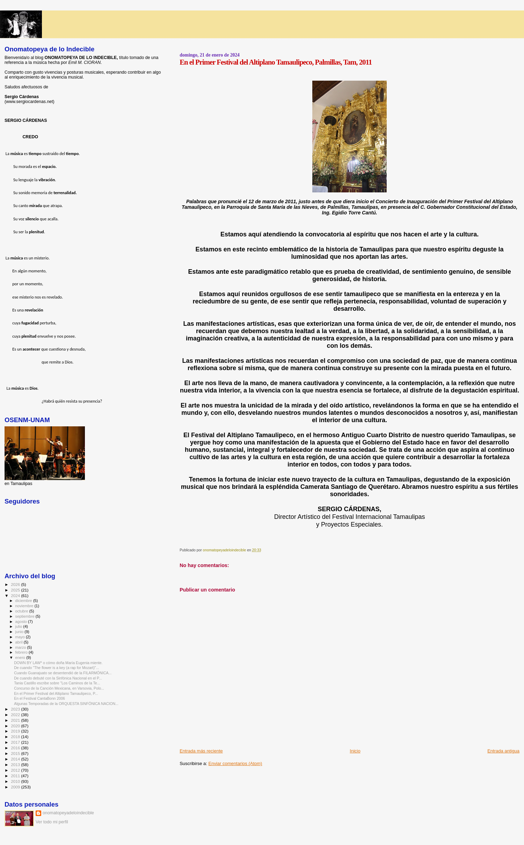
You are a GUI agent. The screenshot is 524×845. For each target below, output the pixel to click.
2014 (16, 759)
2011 (16, 775)
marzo (21, 647)
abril (19, 642)
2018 (16, 736)
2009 (16, 787)
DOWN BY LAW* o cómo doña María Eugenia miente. (58, 663)
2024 (16, 595)
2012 (16, 770)
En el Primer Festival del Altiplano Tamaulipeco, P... (56, 693)
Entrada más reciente (201, 751)
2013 (16, 764)
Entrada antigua (503, 751)
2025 (16, 590)
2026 (16, 584)
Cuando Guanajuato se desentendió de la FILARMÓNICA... (62, 673)
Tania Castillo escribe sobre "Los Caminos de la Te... (57, 683)
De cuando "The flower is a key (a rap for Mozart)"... (56, 668)
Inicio (355, 751)
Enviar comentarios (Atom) (235, 763)
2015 (16, 753)
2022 (16, 714)
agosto (21, 621)
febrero (22, 652)
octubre (22, 611)
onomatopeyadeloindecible (68, 812)
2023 (16, 709)
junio (20, 632)
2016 (16, 747)
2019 (16, 731)
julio (19, 626)
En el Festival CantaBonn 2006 (39, 698)
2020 (16, 725)
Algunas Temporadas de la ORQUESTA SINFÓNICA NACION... (66, 703)
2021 (16, 720)
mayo (20, 637)
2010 (16, 781)
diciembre (24, 600)
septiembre (25, 616)
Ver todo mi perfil (52, 822)
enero (21, 657)
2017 (16, 742)
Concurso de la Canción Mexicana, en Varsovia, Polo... (59, 688)
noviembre (25, 606)
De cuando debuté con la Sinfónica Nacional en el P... (58, 678)
